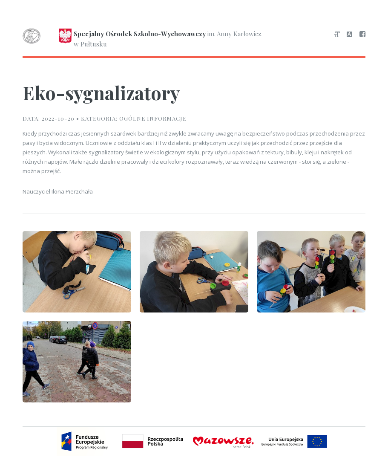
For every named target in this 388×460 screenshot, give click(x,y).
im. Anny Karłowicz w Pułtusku (142, 39)
